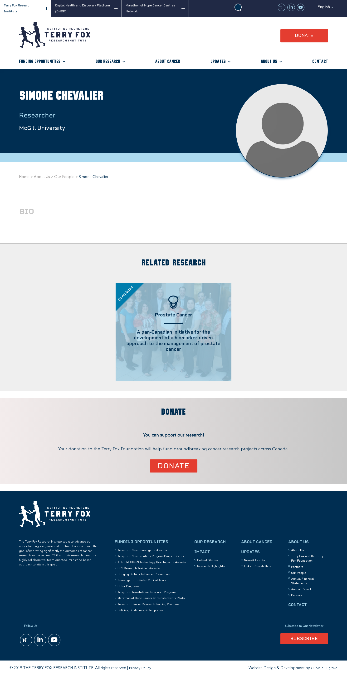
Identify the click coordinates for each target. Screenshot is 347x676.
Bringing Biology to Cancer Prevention (143, 574)
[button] (326, 7)
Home (24, 177)
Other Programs (128, 586)
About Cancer (167, 61)
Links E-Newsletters (257, 566)
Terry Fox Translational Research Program (146, 592)
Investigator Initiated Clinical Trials (141, 580)
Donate (304, 35)
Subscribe (304, 638)
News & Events (254, 560)
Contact (320, 61)
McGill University (44, 128)
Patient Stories (207, 560)
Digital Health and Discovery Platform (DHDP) (82, 8)
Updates (218, 61)
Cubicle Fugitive (323, 668)
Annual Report (301, 589)
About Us (269, 61)
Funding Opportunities (39, 61)
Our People (64, 177)
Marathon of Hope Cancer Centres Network (150, 8)
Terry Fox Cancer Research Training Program (148, 604)
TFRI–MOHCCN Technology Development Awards (151, 562)
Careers (296, 595)
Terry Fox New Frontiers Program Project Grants (150, 556)
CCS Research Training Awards (138, 568)
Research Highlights (211, 566)
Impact (202, 551)
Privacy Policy (140, 668)
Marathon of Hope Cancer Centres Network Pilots (151, 598)
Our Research (108, 61)
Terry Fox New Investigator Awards (142, 550)
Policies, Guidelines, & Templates (140, 610)
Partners (297, 567)
